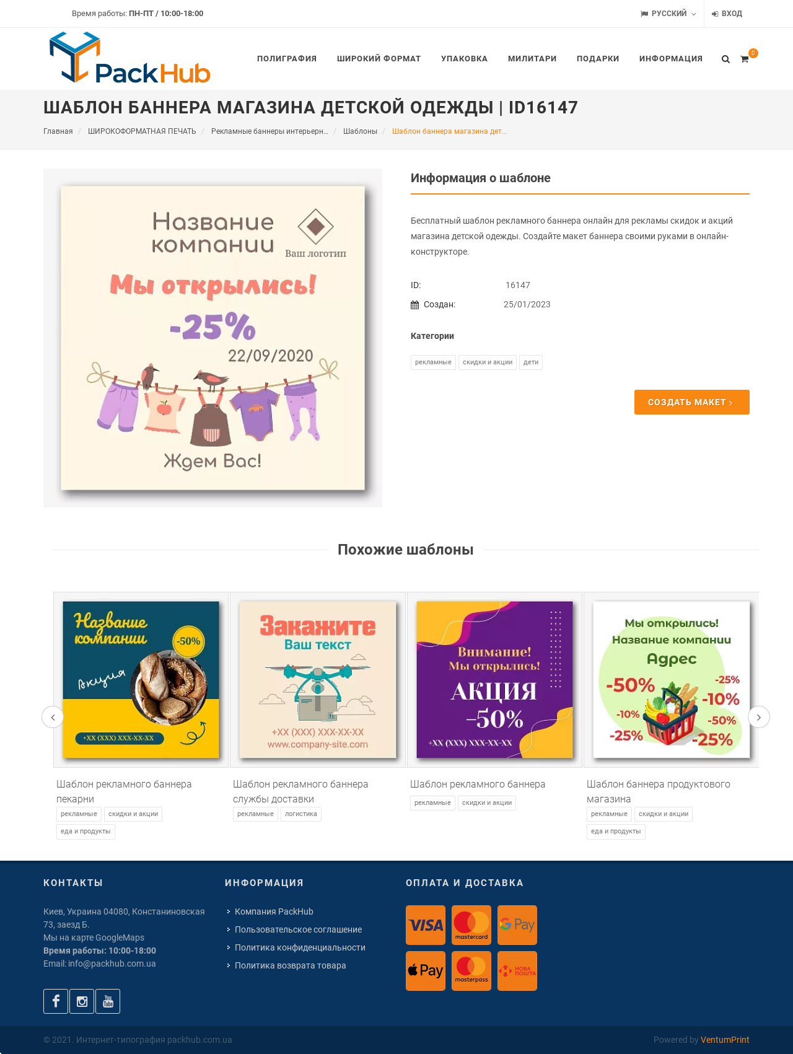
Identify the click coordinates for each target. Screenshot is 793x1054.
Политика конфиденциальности (300, 947)
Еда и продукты (86, 831)
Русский (668, 14)
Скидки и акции (487, 362)
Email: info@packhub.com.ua (99, 963)
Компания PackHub (274, 911)
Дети (531, 362)
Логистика (301, 814)
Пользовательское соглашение (298, 929)
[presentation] (53, 717)
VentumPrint (725, 1040)
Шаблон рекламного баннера (478, 784)
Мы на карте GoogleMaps (93, 937)
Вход (727, 14)
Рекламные (433, 362)
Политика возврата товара (290, 965)
